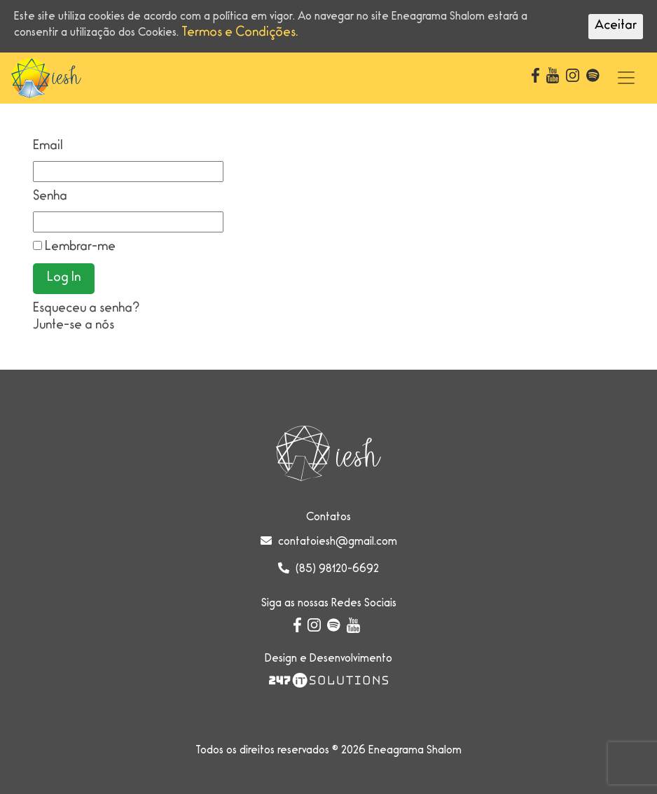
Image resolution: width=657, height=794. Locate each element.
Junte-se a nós (73, 326)
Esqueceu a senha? (86, 309)
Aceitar (616, 26)
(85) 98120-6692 (337, 570)
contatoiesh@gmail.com (337, 543)
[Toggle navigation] (626, 78)
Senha (50, 197)
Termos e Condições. (239, 33)
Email (48, 147)
